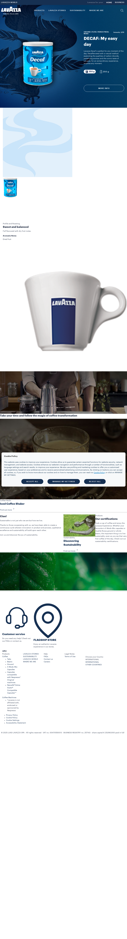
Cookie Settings (12, 702)
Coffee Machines (9, 679)
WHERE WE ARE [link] (96, 10)
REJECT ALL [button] (95, 481)
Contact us (48, 641)
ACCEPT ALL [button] (32, 481)
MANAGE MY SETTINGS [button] (63, 481)
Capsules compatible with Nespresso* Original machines (14, 659)
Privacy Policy (12, 697)
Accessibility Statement (16, 704)
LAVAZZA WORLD (9, 2)
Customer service (13, 616)
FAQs (46, 638)
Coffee (5, 638)
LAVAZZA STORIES (31, 636)
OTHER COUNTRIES (93, 646)
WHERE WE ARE (29, 643)
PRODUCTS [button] (39, 10)
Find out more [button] (8, 492)
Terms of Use (70, 638)
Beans (9, 643)
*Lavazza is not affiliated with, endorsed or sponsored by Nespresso (13, 687)
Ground (10, 646)
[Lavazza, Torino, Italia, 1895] (11, 10)
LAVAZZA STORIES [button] (57, 10)
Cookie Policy (11, 699)
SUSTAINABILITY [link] (77, 10)
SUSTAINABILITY (30, 638)
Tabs (9, 641)
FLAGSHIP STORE (44, 621)
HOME (109, 2)
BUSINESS (119, 2)
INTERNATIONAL (92, 644)
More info (104, 88)
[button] (122, 10)
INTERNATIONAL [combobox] (92, 641)
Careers (47, 643)
